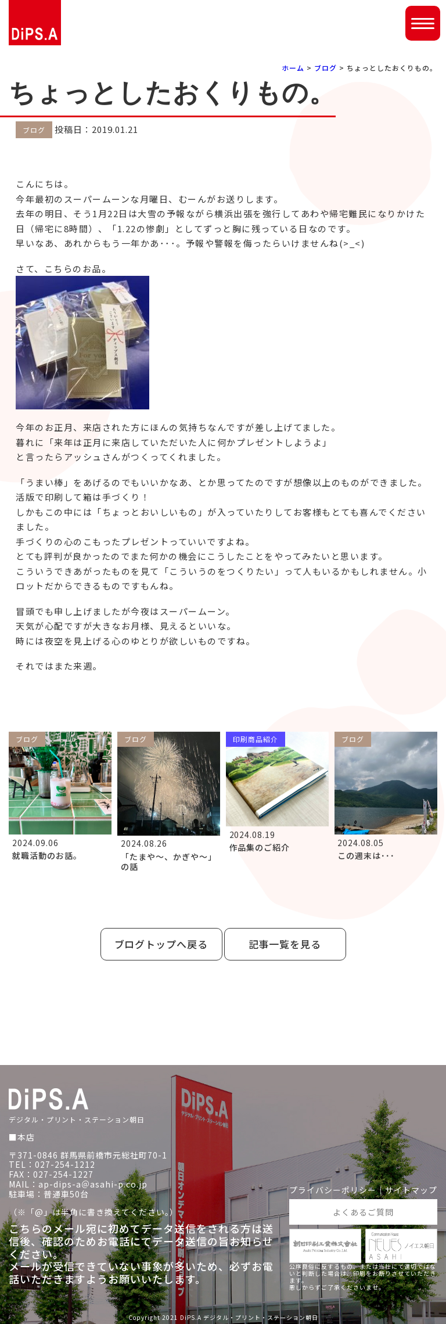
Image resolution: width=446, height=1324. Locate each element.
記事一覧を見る (285, 944)
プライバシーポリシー (332, 1190)
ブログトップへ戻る (161, 944)
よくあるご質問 (363, 1211)
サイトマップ (411, 1190)
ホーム (293, 68)
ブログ (325, 68)
